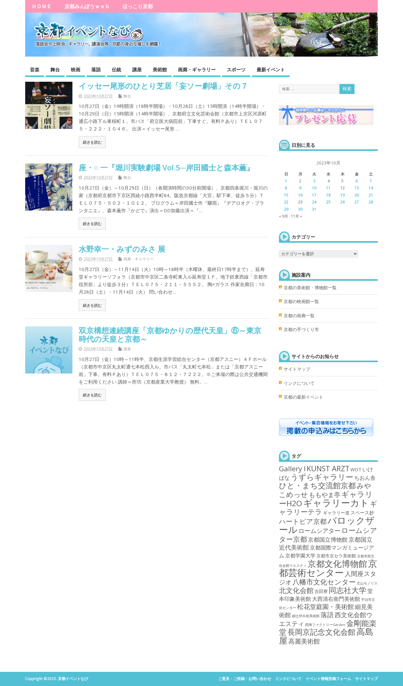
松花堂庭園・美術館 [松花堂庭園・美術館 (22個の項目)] (325, 606)
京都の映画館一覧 (301, 301)
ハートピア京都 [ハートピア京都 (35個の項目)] (302, 521)
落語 (96, 69)
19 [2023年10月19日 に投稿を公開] (342, 195)
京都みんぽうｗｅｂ (87, 6)
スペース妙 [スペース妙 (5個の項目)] (362, 512)
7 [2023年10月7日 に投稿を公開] (371, 181)
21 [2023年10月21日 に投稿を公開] (371, 195)
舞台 (55, 69)
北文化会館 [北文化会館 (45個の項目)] (296, 590)
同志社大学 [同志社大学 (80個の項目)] (347, 590)
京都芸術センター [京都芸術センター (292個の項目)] (328, 568)
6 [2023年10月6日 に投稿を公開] (356, 181)
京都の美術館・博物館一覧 (310, 287)
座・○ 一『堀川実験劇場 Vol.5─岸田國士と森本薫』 (166, 167)
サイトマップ (297, 369)
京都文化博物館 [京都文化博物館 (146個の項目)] (337, 563)
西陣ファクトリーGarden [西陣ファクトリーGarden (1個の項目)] (325, 624)
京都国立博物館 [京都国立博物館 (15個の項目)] (328, 539)
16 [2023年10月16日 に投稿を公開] (300, 195)
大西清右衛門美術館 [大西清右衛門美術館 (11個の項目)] (336, 598)
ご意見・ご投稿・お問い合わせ (244, 678)
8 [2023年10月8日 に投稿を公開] (286, 188)
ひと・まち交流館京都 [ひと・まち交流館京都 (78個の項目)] (317, 485)
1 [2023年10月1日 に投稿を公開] (286, 181)
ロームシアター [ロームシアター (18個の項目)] (319, 531)
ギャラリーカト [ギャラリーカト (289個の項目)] (336, 502)
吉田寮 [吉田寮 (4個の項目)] (321, 591)
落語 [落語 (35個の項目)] (327, 614)
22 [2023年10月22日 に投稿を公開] (286, 202)
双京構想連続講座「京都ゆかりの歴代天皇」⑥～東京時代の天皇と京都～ (170, 334)
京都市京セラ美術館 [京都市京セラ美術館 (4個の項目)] (336, 556)
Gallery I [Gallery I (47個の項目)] (292, 468)
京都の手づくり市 (301, 329)
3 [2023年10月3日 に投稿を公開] (314, 181)
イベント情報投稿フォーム (328, 678)
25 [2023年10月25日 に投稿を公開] (328, 202)
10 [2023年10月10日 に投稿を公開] (314, 188)
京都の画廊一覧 (299, 315)
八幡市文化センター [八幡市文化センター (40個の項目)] (324, 581)
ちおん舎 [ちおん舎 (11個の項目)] (365, 477)
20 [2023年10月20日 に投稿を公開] (357, 195)
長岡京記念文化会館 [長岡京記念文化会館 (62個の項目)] (321, 632)
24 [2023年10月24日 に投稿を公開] (314, 202)
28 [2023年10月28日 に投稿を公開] (371, 202)
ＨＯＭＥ (41, 6)
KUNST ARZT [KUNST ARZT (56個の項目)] (328, 468)
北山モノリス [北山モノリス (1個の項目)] (367, 583)
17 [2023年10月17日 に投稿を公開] (314, 195)
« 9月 (283, 216)
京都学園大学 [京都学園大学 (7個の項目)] (300, 555)
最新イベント (271, 69)
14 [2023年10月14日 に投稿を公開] (371, 188)
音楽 (34, 69)
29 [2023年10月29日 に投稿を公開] (286, 209)
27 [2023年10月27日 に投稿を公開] (357, 202)
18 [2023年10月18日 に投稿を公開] (328, 195)
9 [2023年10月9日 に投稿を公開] (300, 188)
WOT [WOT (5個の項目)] (355, 469)
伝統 (116, 69)
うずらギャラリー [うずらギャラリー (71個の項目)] (322, 477)
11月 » (296, 216)
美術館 (160, 69)
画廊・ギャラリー (197, 69)
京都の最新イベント (303, 397)
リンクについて (299, 383)
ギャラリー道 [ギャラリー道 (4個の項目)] (336, 513)
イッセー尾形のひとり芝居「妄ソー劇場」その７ (163, 85)
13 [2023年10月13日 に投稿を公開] (357, 188)
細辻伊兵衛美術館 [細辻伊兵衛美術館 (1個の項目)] (306, 616)
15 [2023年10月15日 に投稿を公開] (286, 195)
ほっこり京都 (137, 6)
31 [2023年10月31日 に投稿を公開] (314, 209)
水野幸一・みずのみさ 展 (122, 249)
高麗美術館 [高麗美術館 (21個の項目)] (304, 641)
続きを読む (92, 142)
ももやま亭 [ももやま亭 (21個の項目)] (324, 494)
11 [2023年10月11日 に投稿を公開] (328, 188)
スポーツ (236, 69)
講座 (137, 69)
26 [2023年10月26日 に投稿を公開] (342, 202)
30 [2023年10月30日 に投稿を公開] (300, 209)
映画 (75, 69)
